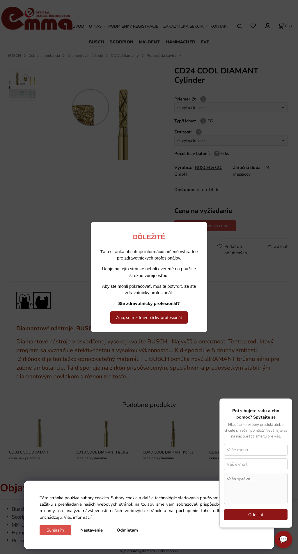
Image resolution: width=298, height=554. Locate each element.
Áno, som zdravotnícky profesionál (149, 317)
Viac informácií (77, 517)
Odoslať (255, 515)
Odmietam (127, 530)
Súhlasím (55, 530)
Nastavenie (91, 530)
